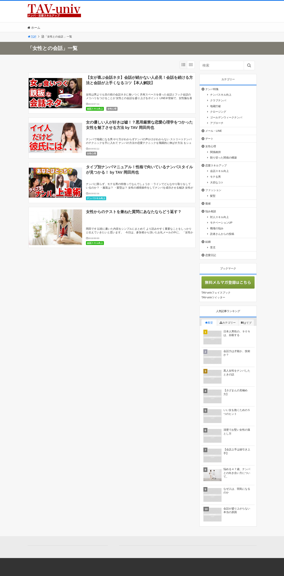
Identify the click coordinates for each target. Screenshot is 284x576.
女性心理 (112, 108)
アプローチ (216, 122)
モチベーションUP (221, 222)
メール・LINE (213, 130)
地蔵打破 (215, 106)
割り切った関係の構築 (223, 157)
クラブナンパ (218, 100)
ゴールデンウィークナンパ (226, 117)
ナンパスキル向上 (96, 198)
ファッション (213, 190)
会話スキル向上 (95, 108)
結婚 (208, 241)
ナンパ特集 (212, 89)
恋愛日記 (210, 255)
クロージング (218, 111)
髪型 (212, 195)
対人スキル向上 (219, 217)
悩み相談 (210, 211)
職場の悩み (216, 228)
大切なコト (216, 182)
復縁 (208, 203)
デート (209, 138)
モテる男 (215, 176)
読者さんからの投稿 (222, 233)
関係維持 (215, 152)
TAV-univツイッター (213, 297)
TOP (32, 36)
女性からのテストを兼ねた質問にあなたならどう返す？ (133, 212)
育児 (212, 247)
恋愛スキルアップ (216, 165)
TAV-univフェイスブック (216, 292)
